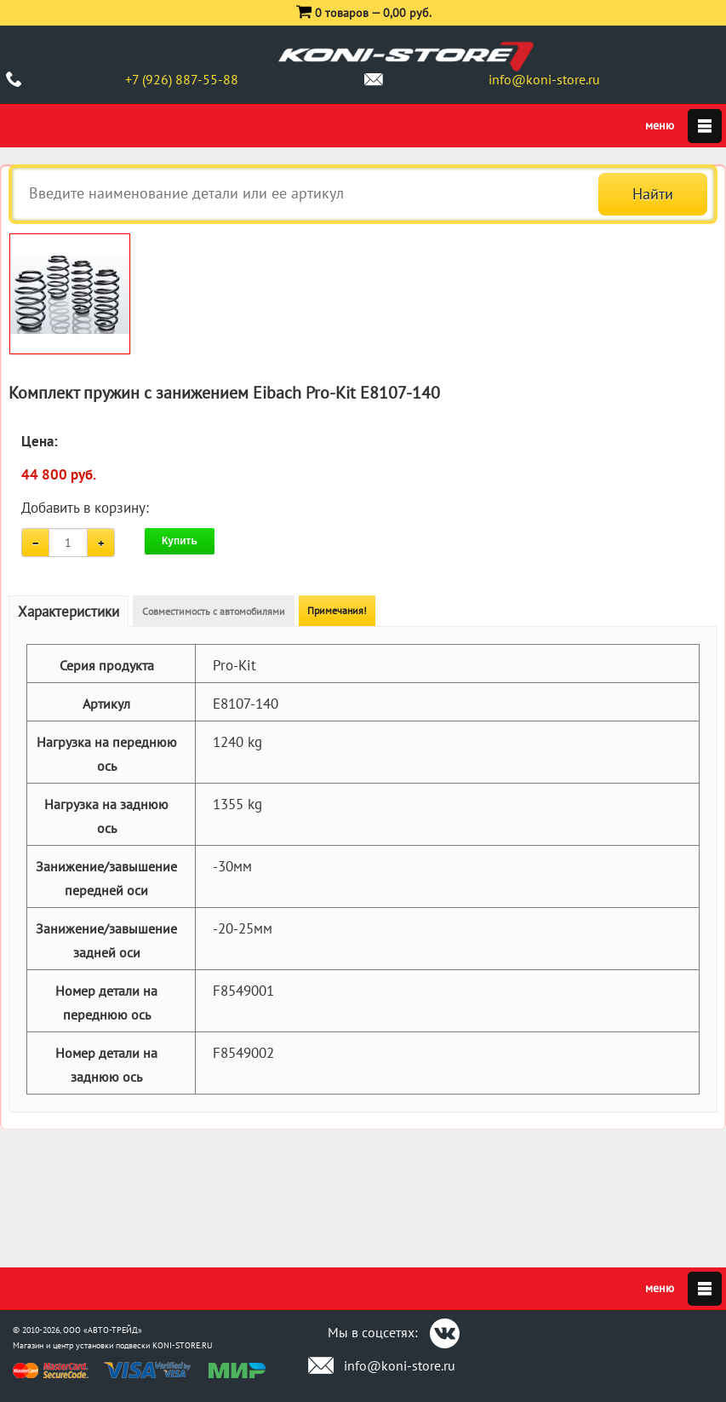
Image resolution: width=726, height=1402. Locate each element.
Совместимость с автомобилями (213, 611)
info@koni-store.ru (544, 79)
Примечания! (337, 610)
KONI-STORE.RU (182, 1345)
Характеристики (68, 611)
